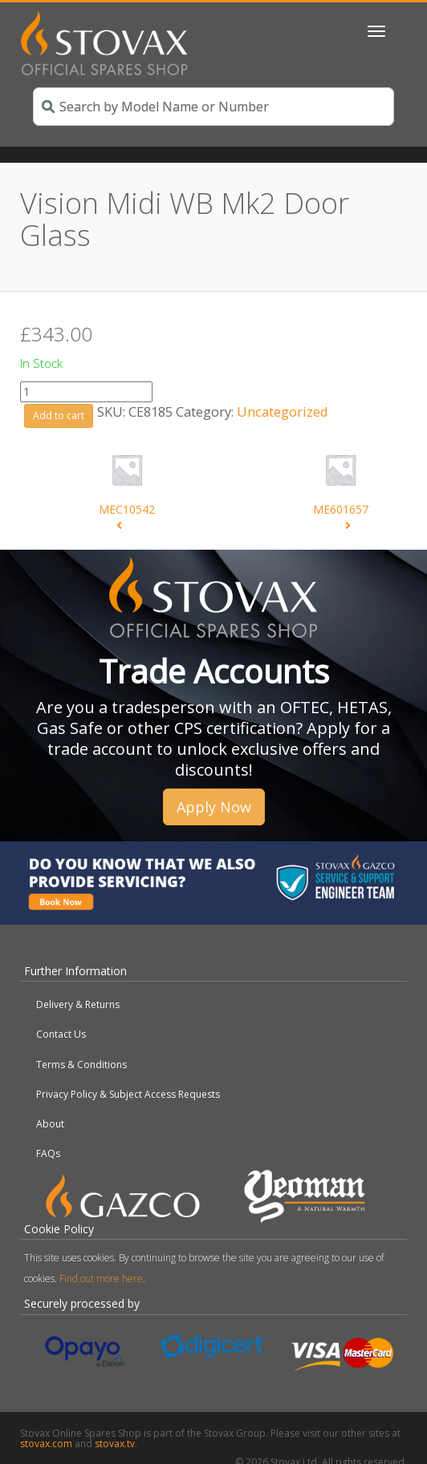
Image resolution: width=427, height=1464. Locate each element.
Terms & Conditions (81, 1064)
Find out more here (101, 1278)
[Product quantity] (86, 391)
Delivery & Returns (78, 1004)
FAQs (48, 1153)
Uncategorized (282, 411)
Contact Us (61, 1034)
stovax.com (46, 1443)
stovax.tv (115, 1443)
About (50, 1124)
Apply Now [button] (214, 807)
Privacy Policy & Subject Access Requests (128, 1094)
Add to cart (58, 415)
